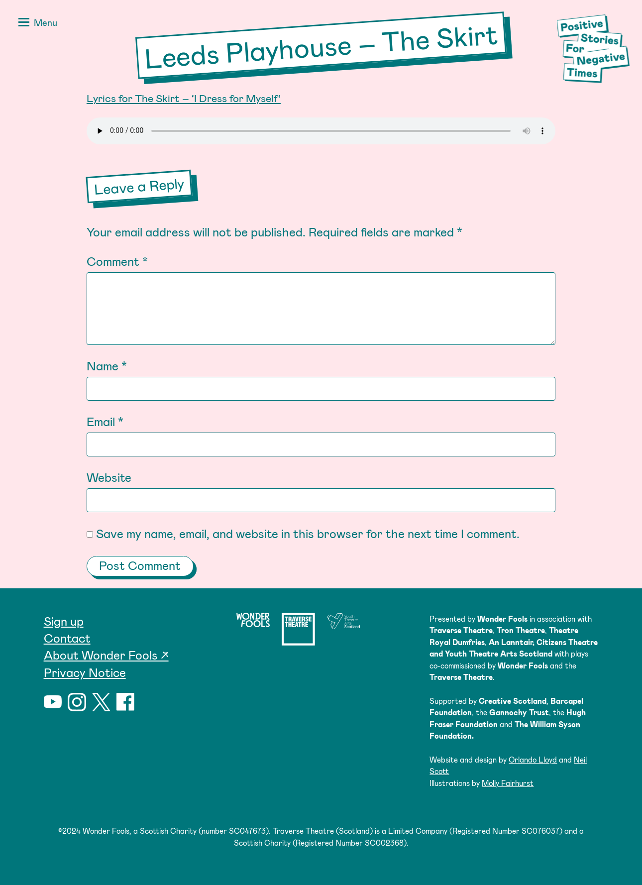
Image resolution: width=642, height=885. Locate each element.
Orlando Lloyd (533, 759)
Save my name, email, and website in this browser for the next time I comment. (308, 533)
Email (105, 421)
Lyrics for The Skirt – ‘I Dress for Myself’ (184, 98)
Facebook (125, 702)
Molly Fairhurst (508, 782)
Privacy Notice (85, 672)
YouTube (53, 702)
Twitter (101, 702)
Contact (67, 638)
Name (107, 365)
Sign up (64, 621)
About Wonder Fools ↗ (106, 655)
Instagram (77, 702)
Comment (117, 261)
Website (109, 477)
